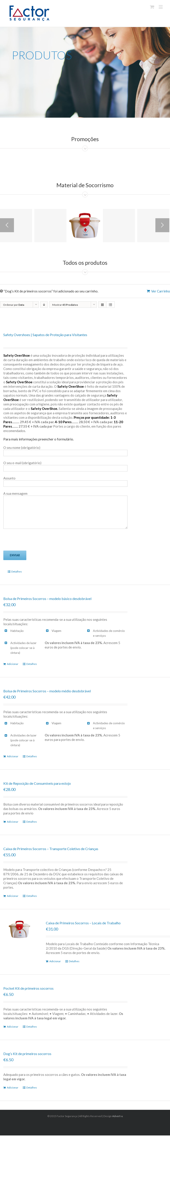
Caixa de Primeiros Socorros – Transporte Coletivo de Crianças (50, 849)
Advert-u (117, 1116)
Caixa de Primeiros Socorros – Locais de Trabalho (83, 923)
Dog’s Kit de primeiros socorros (27, 1053)
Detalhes (16, 571)
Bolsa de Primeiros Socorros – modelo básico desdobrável (47, 598)
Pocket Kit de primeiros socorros (28, 988)
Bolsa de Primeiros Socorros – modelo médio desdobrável (47, 691)
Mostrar (65, 304)
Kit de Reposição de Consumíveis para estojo (37, 783)
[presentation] (37, 542)
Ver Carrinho (160, 291)
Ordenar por (13, 304)
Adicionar (12, 664)
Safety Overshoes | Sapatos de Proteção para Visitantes (45, 335)
